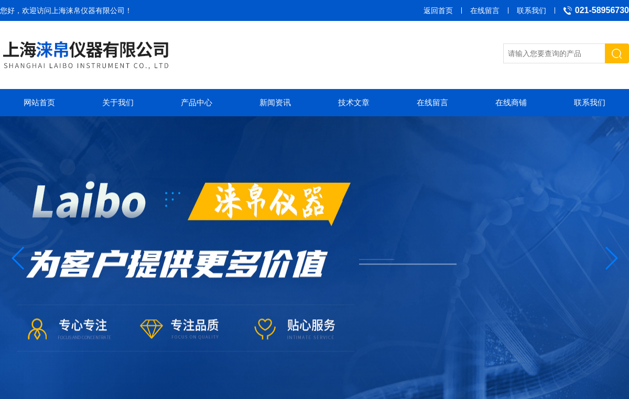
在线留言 (485, 10)
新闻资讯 (275, 102)
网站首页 (39, 102)
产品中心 (196, 102)
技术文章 (354, 102)
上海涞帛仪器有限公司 (88, 10)
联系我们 (531, 10)
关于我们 (118, 102)
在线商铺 (511, 102)
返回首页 (438, 10)
